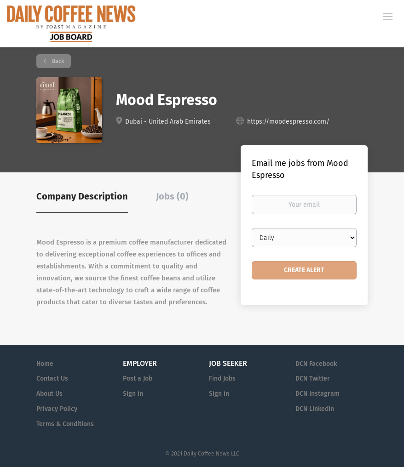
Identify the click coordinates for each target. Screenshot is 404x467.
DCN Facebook (316, 364)
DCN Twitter (312, 378)
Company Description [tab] (82, 196)
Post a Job (137, 378)
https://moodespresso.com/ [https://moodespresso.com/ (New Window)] (288, 121)
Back (57, 61)
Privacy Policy (56, 409)
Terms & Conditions (65, 424)
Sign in (133, 394)
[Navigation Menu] (387, 16)
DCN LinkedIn (314, 409)
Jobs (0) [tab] (172, 196)
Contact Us (52, 378)
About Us (49, 394)
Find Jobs (222, 378)
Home (44, 364)
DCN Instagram (317, 394)
